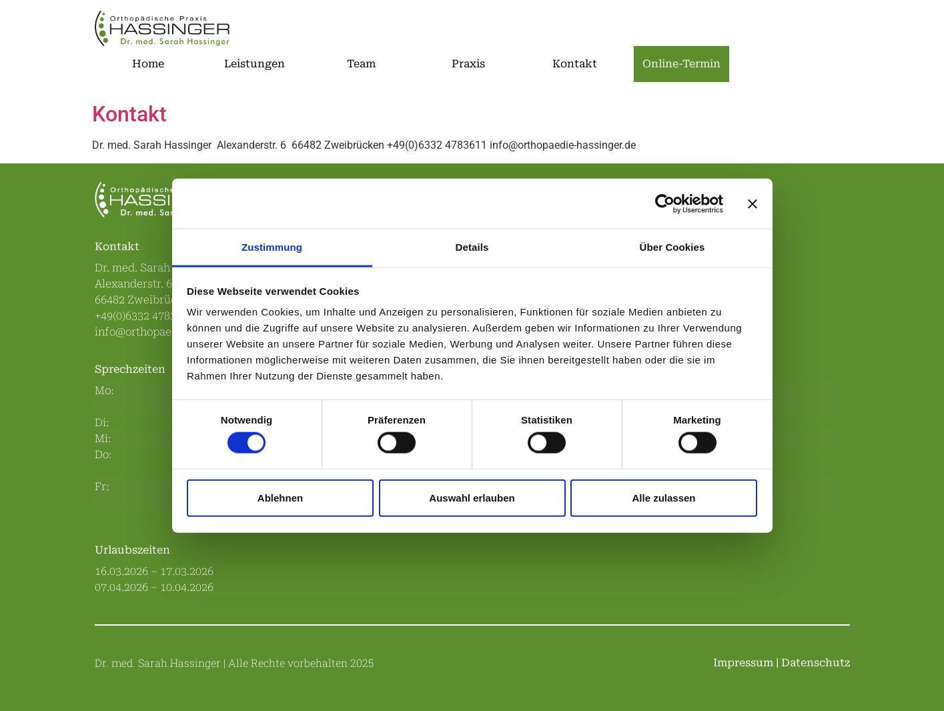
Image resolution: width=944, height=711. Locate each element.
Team (361, 63)
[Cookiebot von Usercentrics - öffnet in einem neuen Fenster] (664, 203)
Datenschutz (815, 662)
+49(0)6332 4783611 (144, 315)
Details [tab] (472, 247)
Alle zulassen (663, 497)
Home (148, 63)
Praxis (468, 63)
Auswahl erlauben (471, 497)
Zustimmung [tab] (272, 247)
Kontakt (574, 63)
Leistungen (254, 63)
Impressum (743, 662)
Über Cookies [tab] (672, 247)
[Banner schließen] (752, 203)
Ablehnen (280, 497)
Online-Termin (681, 63)
